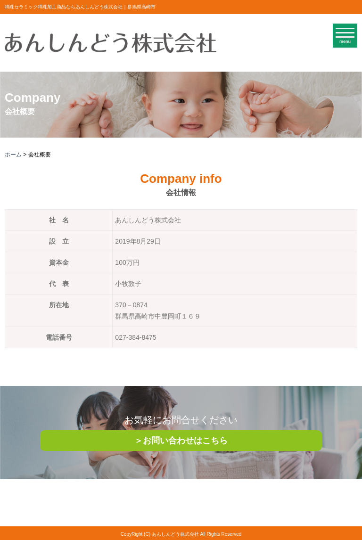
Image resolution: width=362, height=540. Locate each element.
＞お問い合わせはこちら (181, 440)
